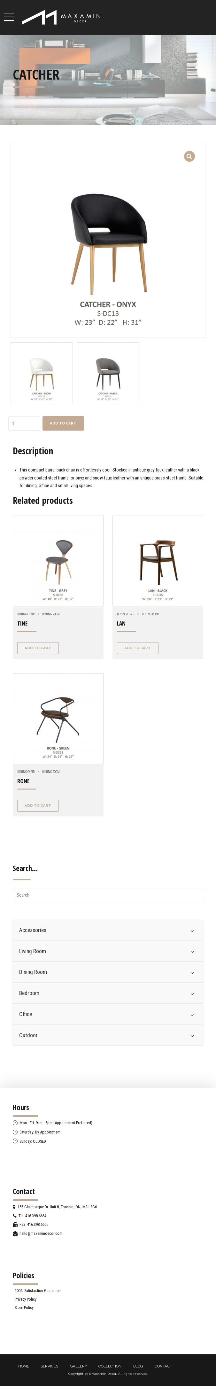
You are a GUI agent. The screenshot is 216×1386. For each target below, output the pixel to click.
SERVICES (49, 1366)
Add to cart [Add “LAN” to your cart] (137, 648)
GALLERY (78, 1366)
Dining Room (51, 613)
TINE (22, 623)
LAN (121, 623)
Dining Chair (26, 613)
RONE (23, 781)
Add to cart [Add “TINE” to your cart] (38, 648)
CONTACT (163, 1366)
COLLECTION (109, 1366)
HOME (23, 1366)
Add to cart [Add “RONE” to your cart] (38, 805)
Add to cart (63, 423)
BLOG (138, 1366)
